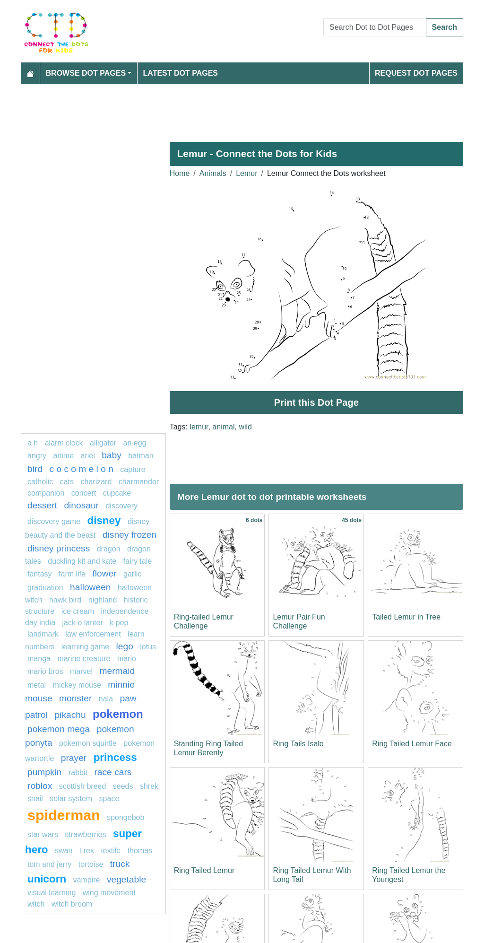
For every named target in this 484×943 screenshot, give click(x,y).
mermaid (117, 671)
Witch (35, 904)
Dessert (42, 505)
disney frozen (129, 535)
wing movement (109, 893)
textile (111, 851)
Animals (212, 173)
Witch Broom (72, 904)
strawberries (85, 834)
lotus (148, 647)
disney (104, 520)
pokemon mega (58, 729)
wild (245, 427)
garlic (132, 574)
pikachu (70, 715)
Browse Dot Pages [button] (86, 73)
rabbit (78, 772)
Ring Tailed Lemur (204, 870)
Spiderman (63, 815)
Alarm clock (64, 443)
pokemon (118, 713)
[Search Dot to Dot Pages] (374, 27)
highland (102, 600)
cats (67, 482)
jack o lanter (82, 623)
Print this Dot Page (316, 402)
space (109, 799)
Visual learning (51, 893)
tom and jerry (49, 864)
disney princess (58, 548)
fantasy (39, 574)
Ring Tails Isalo (298, 744)
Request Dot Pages (416, 73)
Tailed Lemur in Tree (406, 617)
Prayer (73, 758)
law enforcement (93, 634)
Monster (75, 698)
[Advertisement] (242, 109)
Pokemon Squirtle (88, 743)
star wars (42, 834)
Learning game (85, 647)
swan (63, 851)
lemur (199, 427)
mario (126, 659)
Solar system (71, 799)
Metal (36, 685)
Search (444, 27)
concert (83, 493)
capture (132, 469)
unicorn (46, 879)
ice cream (77, 611)
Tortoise (90, 864)
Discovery (121, 506)
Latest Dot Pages (180, 73)
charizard (96, 482)
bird (35, 469)
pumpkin (44, 772)
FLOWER (104, 573)
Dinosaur (81, 505)
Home (180, 173)
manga (39, 659)
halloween (90, 587)
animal (223, 427)
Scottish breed (82, 786)
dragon (109, 549)
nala (106, 699)
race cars (112, 772)
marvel (81, 671)
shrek (149, 786)
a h (32, 443)
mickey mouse (77, 685)
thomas (140, 851)
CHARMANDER (139, 482)
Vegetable (126, 879)
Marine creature (83, 659)
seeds (123, 786)
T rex (86, 851)
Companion (45, 493)
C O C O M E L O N (81, 469)
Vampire (86, 880)
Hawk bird (65, 600)
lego (124, 646)
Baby (111, 455)
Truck (120, 864)
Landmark (43, 634)
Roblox (39, 786)
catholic (40, 482)
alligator (103, 443)
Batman (140, 456)
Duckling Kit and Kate (82, 561)
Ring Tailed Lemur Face (412, 744)
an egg (135, 443)
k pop (119, 623)
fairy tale (137, 561)
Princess (115, 757)
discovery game (53, 521)
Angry (36, 456)
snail (35, 799)
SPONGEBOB (125, 817)
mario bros (45, 671)
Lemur (246, 173)
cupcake (117, 493)
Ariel (88, 456)
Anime (63, 456)
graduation (45, 588)
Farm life (72, 574)
